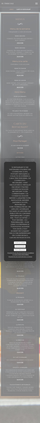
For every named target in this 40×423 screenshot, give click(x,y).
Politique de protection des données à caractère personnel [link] (20, 254)
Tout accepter (20, 243)
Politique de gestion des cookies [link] (20, 257)
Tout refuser (20, 246)
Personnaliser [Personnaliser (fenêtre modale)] (20, 250)
